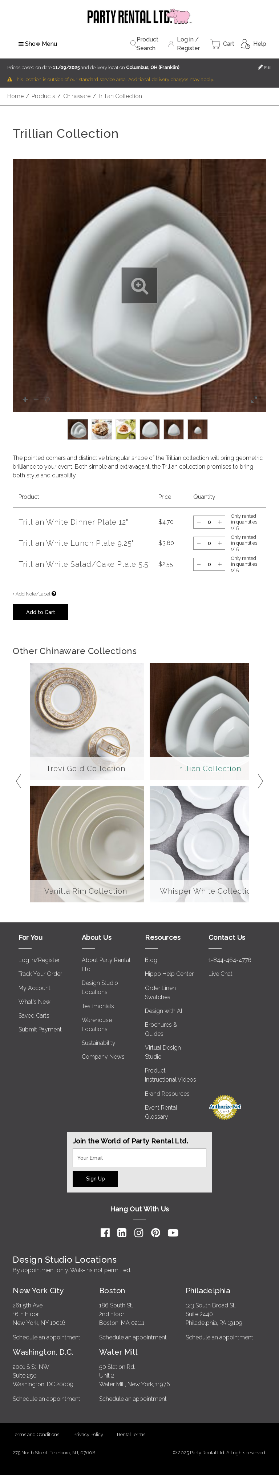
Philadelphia (208, 1290)
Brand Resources (167, 1093)
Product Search (144, 44)
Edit (265, 67)
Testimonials (98, 1006)
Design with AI (163, 1010)
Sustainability (99, 1042)
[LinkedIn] (121, 1233)
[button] (139, 285)
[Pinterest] (155, 1233)
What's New (34, 1001)
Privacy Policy (88, 1434)
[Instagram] (138, 1233)
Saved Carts (34, 1015)
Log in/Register (39, 960)
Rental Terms (131, 1434)
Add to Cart (40, 612)
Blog (151, 960)
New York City (38, 1290)
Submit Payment (40, 1029)
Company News (103, 1056)
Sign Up (95, 1178)
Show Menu (38, 43)
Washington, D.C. (43, 1351)
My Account (34, 988)
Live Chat (220, 973)
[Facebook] (105, 1233)
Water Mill (118, 1351)
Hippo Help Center (169, 973)
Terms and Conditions (36, 1434)
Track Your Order (40, 973)
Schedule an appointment (46, 1337)
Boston (112, 1290)
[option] (78, 429)
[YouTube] (173, 1233)
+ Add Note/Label (31, 594)
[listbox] (139, 429)
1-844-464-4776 (230, 960)
